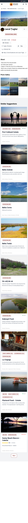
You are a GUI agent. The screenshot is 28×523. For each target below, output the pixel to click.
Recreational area (12, 8)
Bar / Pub (5, 394)
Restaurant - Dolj (7, 128)
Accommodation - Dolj (19, 353)
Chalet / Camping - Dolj (8, 353)
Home (4, 8)
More (14, 455)
